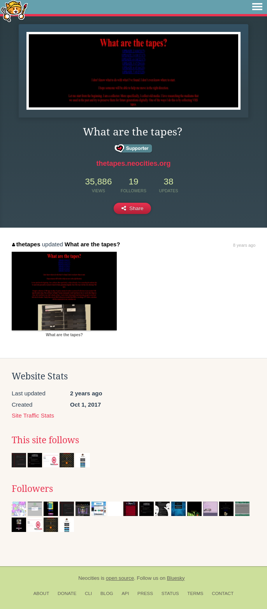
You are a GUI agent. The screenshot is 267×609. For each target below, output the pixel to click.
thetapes (26, 244)
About (41, 593)
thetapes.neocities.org (133, 163)
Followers (32, 489)
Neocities (88, 578)
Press (145, 593)
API (125, 593)
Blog (106, 593)
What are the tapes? (92, 244)
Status (170, 593)
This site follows (45, 440)
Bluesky (176, 578)
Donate (67, 593)
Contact (223, 593)
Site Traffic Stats (33, 415)
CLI (88, 593)
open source (120, 578)
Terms (195, 593)
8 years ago (244, 245)
